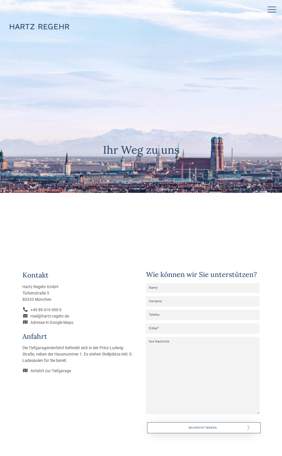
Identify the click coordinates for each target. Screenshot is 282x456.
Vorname (155, 301)
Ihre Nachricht (159, 341)
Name (153, 288)
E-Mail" (154, 328)
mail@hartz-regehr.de (49, 316)
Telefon (154, 315)
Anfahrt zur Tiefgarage (50, 370)
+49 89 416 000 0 (46, 309)
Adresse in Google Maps (51, 322)
